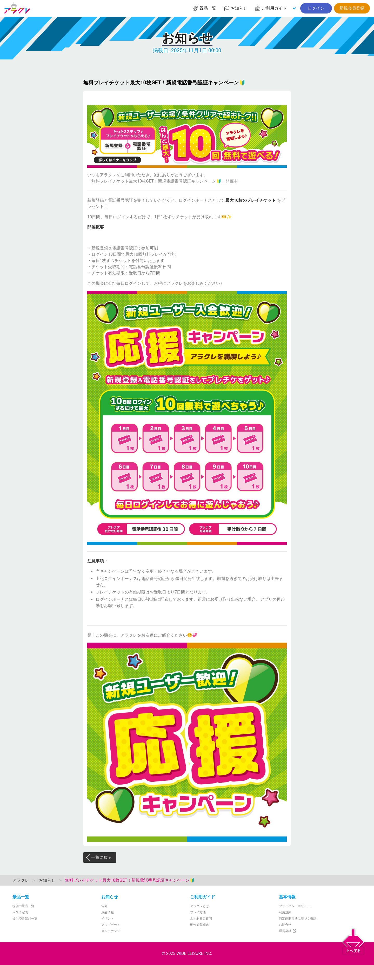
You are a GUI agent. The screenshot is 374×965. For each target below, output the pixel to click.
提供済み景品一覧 (24, 918)
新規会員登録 (351, 8)
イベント (107, 918)
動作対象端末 (199, 925)
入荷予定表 (20, 912)
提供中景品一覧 (23, 906)
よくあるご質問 (201, 918)
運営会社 (287, 931)
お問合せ (285, 925)
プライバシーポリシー (294, 906)
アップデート (110, 925)
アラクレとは (199, 906)
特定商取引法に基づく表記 (297, 918)
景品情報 (107, 912)
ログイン (316, 8)
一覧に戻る (98, 857)
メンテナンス (110, 931)
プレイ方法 (198, 912)
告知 (104, 906)
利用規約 (285, 912)
